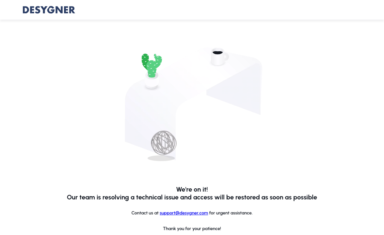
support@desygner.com (184, 213)
